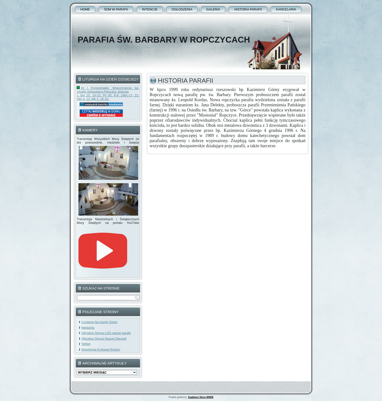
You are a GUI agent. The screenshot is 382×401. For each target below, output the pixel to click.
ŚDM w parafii (116, 9)
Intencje (150, 9)
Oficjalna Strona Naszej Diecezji (103, 338)
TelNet (85, 344)
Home (85, 9)
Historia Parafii (248, 9)
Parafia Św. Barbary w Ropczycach (163, 39)
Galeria (213, 9)
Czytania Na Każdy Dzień (99, 322)
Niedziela (87, 327)
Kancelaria (286, 9)
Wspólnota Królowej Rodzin (100, 349)
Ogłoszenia (182, 9)
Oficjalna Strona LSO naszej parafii (106, 333)
